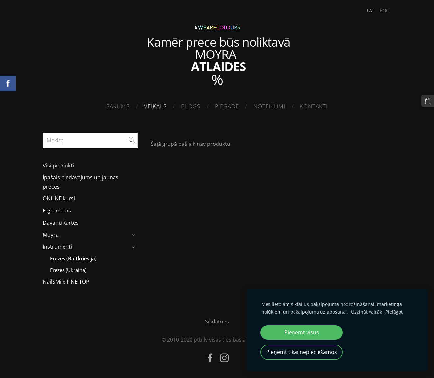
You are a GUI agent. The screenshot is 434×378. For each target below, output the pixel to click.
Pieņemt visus (301, 332)
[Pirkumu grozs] (427, 101)
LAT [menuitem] (370, 10)
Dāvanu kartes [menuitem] (61, 222)
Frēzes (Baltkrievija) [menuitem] (73, 258)
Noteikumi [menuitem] (269, 106)
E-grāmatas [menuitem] (57, 210)
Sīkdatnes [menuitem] (217, 321)
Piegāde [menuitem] (227, 106)
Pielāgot (394, 312)
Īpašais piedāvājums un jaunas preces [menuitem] (80, 182)
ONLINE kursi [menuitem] (59, 198)
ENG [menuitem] (384, 10)
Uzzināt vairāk (366, 312)
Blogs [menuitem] (190, 106)
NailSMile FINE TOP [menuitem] (66, 281)
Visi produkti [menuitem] (58, 165)
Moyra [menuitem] (51, 234)
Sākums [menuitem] (118, 106)
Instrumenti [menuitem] (57, 246)
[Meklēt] (90, 140)
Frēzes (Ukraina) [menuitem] (68, 270)
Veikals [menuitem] (155, 106)
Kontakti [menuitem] (314, 106)
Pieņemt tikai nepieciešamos (301, 352)
